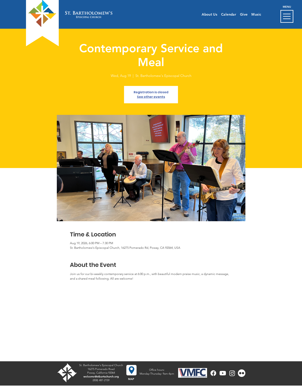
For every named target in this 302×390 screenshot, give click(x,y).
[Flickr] (241, 373)
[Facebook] (213, 373)
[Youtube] (222, 373)
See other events (151, 97)
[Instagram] (232, 373)
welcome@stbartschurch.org (101, 376)
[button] (286, 16)
